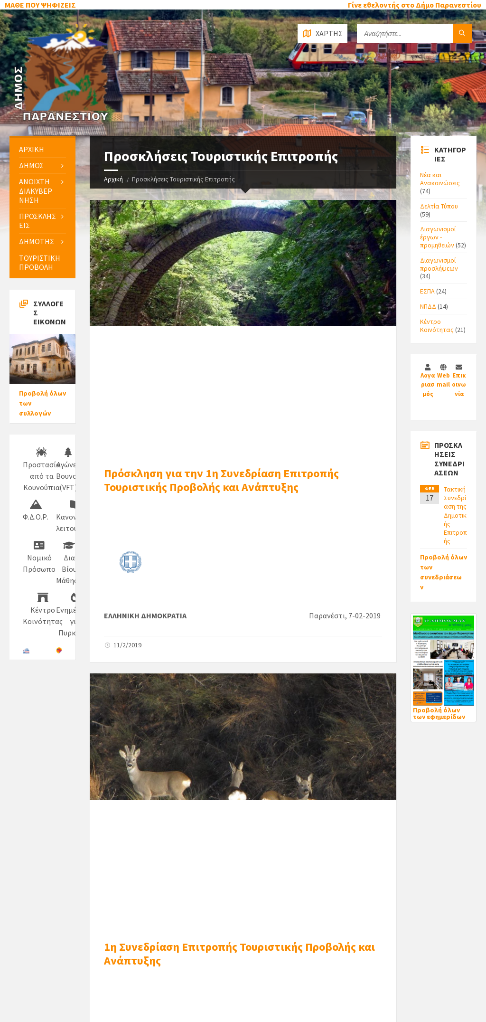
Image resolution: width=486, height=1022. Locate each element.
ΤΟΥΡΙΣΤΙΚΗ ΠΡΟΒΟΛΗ (39, 262)
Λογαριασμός (428, 384)
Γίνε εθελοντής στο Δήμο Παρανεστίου (414, 5)
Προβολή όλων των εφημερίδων (439, 713)
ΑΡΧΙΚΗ (31, 149)
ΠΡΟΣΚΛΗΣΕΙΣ (37, 220)
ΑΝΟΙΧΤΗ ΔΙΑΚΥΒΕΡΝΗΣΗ (35, 190)
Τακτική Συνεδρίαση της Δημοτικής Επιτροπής (455, 515)
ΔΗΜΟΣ (31, 165)
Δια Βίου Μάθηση (69, 562)
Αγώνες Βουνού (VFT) (68, 469)
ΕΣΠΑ (427, 291)
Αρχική (113, 179)
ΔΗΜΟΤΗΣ (36, 241)
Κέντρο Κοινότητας (437, 325)
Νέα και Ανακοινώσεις (440, 178)
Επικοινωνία (459, 384)
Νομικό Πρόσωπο (39, 557)
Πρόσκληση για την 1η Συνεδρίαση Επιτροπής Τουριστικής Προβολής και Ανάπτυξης (221, 480)
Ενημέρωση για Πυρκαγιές (75, 615)
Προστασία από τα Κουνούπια (41, 469)
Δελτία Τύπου (439, 206)
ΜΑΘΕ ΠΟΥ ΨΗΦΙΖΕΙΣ (40, 5)
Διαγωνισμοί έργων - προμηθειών (438, 237)
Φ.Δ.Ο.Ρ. (35, 510)
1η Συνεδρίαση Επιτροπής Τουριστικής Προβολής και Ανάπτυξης (239, 953)
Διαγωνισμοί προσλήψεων (439, 264)
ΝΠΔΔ (428, 306)
